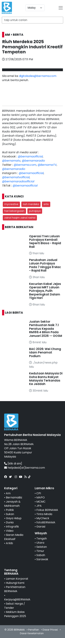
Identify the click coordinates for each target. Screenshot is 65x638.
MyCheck (42, 518)
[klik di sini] (15, 464)
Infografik (12, 527)
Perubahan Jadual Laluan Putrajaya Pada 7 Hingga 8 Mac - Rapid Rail (45, 265)
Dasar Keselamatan (32, 633)
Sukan (10, 514)
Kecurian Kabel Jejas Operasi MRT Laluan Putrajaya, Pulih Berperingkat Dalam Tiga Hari (45, 291)
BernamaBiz (14, 497)
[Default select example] (35, 8)
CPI (38, 493)
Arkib (9, 543)
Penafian (33, 629)
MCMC (40, 502)
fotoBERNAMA (45, 522)
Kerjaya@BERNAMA (17, 599)
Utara (40, 543)
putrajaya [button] (35, 211)
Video (10, 531)
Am (8, 493)
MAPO (40, 497)
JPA (39, 506)
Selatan (41, 547)
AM (7, 35)
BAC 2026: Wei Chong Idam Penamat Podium (45, 352)
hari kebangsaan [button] (14, 211)
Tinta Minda (44, 514)
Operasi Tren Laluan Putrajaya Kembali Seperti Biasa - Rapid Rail (45, 241)
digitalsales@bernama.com (37, 76)
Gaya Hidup (13, 518)
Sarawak (42, 559)
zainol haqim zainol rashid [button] (19, 217)
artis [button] (46, 204)
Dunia (10, 522)
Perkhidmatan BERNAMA (14, 589)
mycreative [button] (11, 204)
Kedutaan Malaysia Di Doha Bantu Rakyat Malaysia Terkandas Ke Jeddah (45, 378)
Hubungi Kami (15, 583)
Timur (40, 551)
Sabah (40, 555)
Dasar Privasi (50, 629)
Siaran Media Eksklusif (13, 537)
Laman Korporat (17, 579)
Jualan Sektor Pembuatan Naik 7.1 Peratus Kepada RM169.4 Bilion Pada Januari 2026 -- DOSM (45, 329)
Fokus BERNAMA (47, 510)
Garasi (40, 527)
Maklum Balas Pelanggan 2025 (15, 614)
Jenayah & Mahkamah (12, 504)
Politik (10, 510)
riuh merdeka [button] (31, 204)
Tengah (41, 538)
